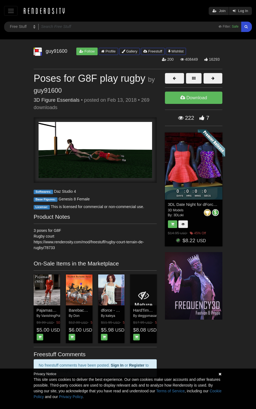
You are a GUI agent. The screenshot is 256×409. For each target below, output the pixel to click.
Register (136, 365)
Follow (87, 51)
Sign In (117, 365)
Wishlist (176, 51)
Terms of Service (170, 391)
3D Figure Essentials (57, 100)
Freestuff (152, 51)
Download (193, 97)
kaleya (110, 316)
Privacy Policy (71, 397)
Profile (108, 51)
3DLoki (178, 215)
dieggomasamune (151, 316)
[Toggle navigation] (11, 11)
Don (77, 316)
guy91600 (48, 90)
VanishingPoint (52, 316)
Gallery (130, 51)
